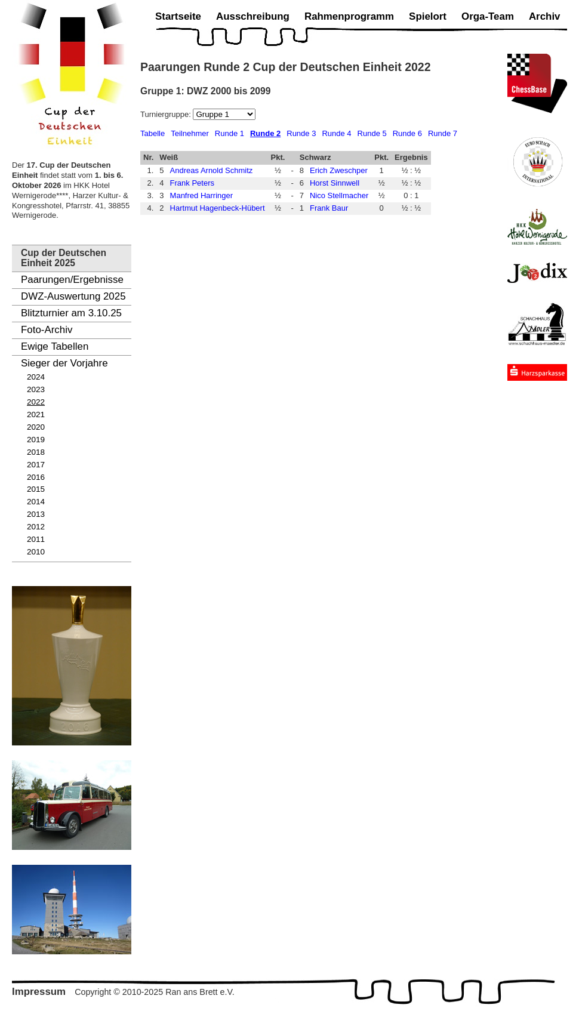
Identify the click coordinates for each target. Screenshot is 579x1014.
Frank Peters (192, 182)
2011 (36, 539)
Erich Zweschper (339, 170)
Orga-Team (487, 16)
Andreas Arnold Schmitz (211, 170)
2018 (36, 452)
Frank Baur (329, 208)
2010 (36, 551)
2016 (36, 477)
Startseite (178, 16)
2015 (36, 489)
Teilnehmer (190, 133)
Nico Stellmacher (339, 195)
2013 (36, 514)
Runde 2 (265, 133)
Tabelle (152, 133)
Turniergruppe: (166, 114)
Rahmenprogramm (349, 16)
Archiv (544, 16)
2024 (36, 376)
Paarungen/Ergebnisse (72, 279)
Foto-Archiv (46, 329)
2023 (36, 389)
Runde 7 (442, 133)
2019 (36, 439)
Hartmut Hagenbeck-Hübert (217, 208)
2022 (36, 401)
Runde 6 (407, 133)
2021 (36, 414)
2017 (36, 464)
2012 (36, 526)
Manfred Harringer (201, 195)
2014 (36, 501)
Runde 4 (336, 133)
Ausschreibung (253, 16)
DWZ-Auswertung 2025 (73, 296)
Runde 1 (229, 133)
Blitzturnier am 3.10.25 (71, 313)
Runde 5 (372, 133)
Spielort (427, 16)
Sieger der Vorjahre (64, 363)
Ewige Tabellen (54, 346)
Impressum (39, 991)
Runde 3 (301, 133)
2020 (36, 427)
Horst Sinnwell (334, 182)
